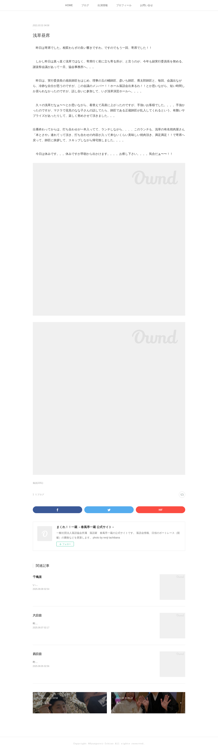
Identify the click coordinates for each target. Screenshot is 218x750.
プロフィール (124, 5)
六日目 (37, 615)
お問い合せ (146, 5)
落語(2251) (38, 483)
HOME (69, 5)
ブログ (85, 5)
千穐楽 (37, 577)
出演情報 (103, 5)
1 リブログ (38, 494)
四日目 (37, 654)
